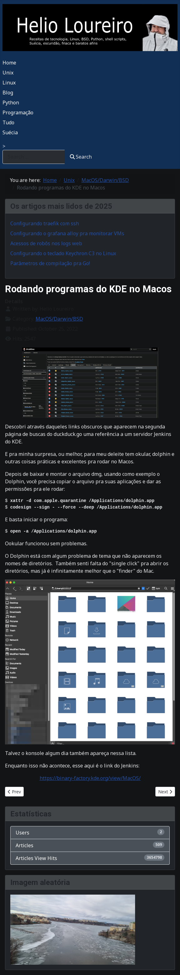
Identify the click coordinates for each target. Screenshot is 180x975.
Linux (9, 82)
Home (9, 62)
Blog (7, 92)
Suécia (10, 132)
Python (10, 102)
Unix (7, 72)
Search (81, 156)
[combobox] (33, 157)
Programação (17, 112)
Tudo (8, 122)
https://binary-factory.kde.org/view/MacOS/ (90, 778)
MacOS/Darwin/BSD (59, 318)
